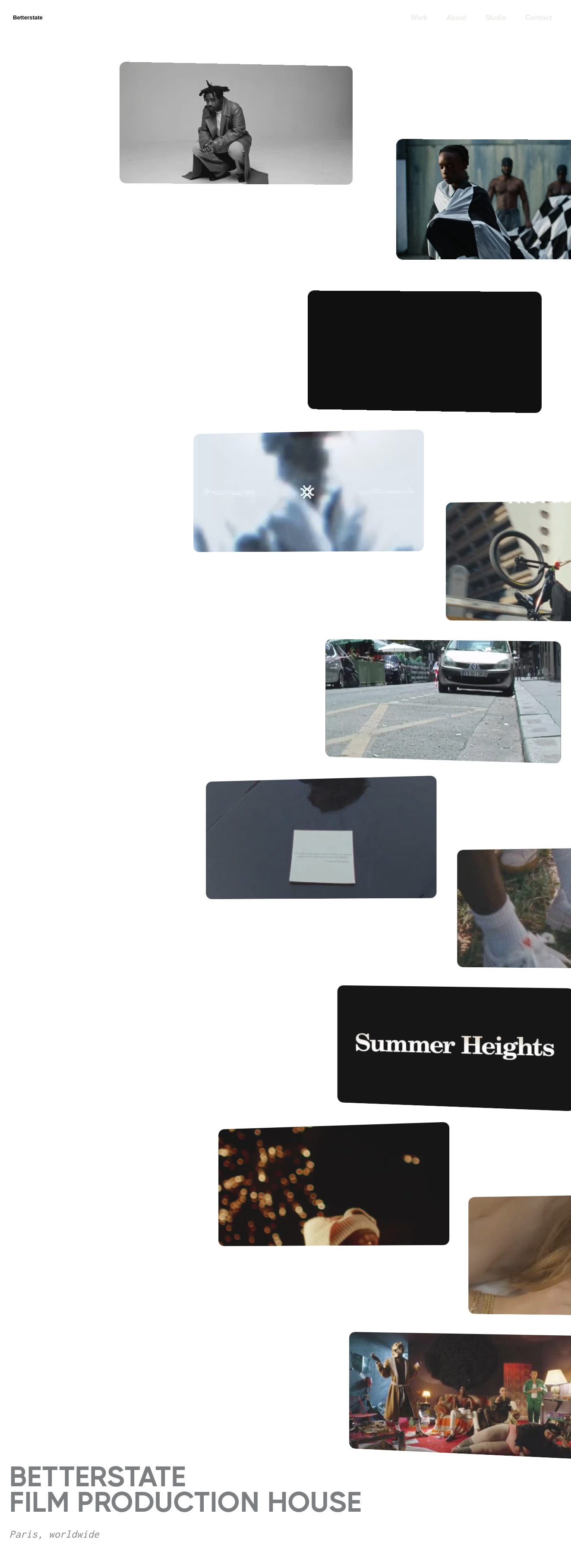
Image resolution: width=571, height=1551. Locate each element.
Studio (496, 17)
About (457, 17)
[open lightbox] (246, 127)
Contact (538, 17)
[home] (37, 17)
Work (419, 17)
